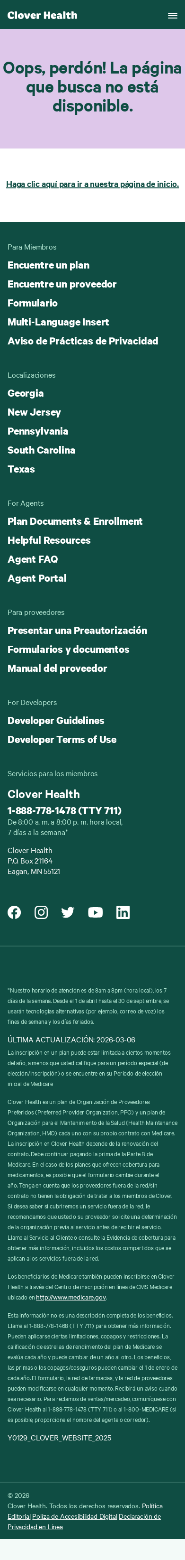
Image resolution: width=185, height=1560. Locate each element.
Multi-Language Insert (58, 321)
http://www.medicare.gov (71, 1296)
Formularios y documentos (69, 649)
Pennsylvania (38, 430)
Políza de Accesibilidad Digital (74, 1516)
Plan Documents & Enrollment (75, 521)
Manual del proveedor (57, 668)
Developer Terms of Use (62, 739)
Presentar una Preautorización (77, 630)
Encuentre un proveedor (62, 283)
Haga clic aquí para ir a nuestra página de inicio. (92, 183)
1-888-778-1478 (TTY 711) (65, 810)
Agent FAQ (32, 559)
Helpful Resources (49, 540)
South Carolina (41, 449)
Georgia (26, 392)
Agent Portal (37, 578)
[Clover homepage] (42, 14)
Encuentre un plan (48, 264)
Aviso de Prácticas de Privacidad (83, 340)
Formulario (33, 302)
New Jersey (34, 411)
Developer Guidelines (56, 720)
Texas (21, 468)
